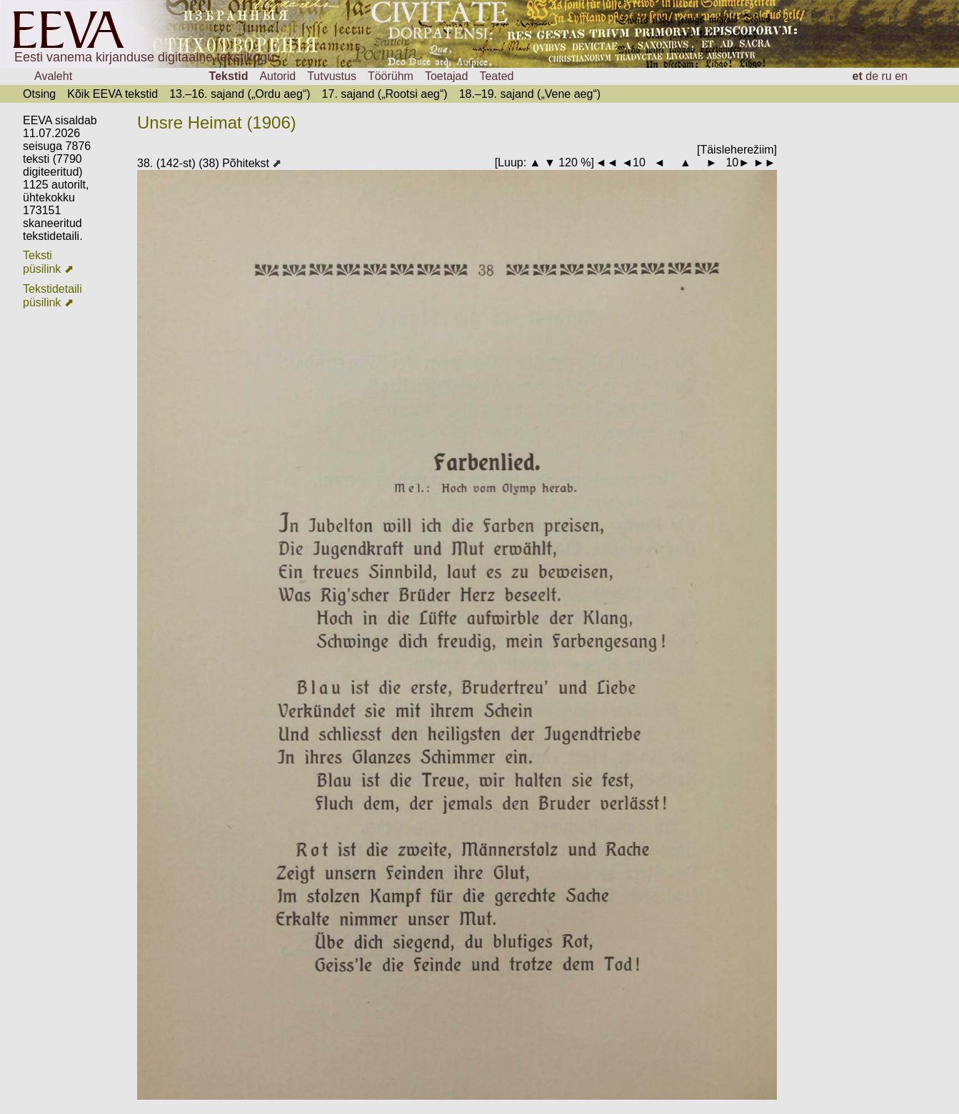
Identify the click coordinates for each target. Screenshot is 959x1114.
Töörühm (390, 76)
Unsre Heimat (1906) (216, 122)
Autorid (277, 76)
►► (764, 162)
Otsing (39, 94)
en (901, 76)
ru (887, 76)
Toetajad (446, 76)
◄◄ (607, 162)
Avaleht (53, 76)
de (871, 76)
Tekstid (228, 76)
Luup (510, 162)
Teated (496, 76)
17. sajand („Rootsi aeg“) (385, 94)
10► (737, 162)
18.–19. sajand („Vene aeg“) (530, 94)
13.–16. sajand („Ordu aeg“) (239, 94)
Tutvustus (331, 76)
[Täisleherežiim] (737, 150)
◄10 (633, 162)
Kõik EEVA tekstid (112, 94)
